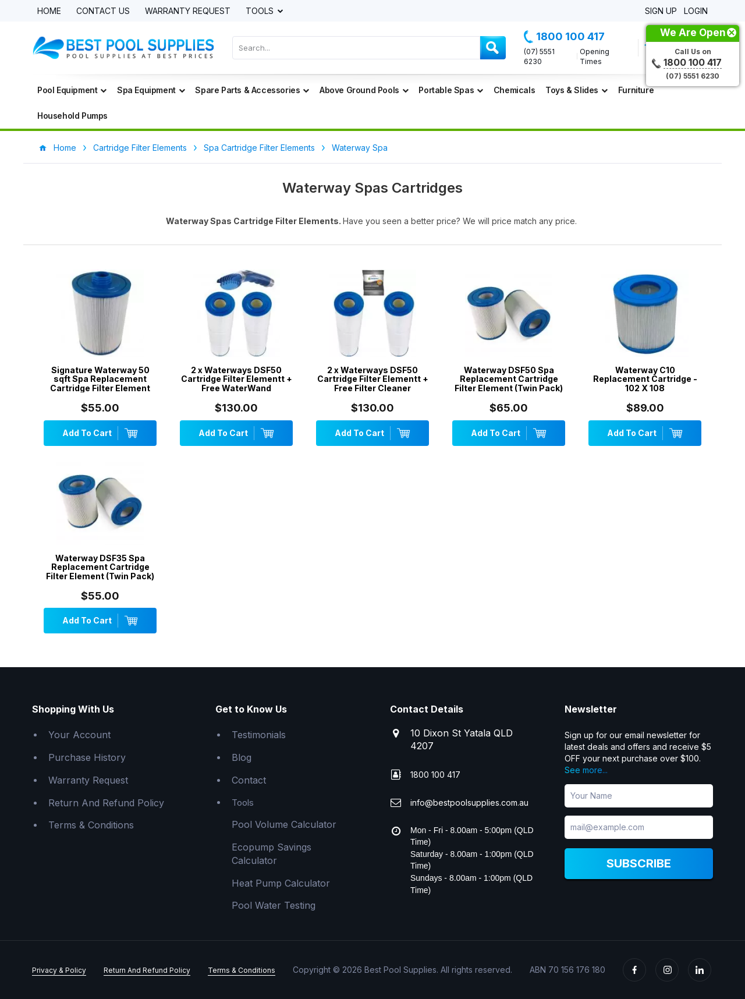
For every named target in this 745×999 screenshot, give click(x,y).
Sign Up (661, 11)
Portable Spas (450, 90)
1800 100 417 (564, 36)
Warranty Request (187, 11)
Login (696, 11)
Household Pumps (72, 116)
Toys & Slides (576, 90)
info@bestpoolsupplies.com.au (469, 802)
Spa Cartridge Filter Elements (259, 148)
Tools (261, 11)
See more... (586, 770)
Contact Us (103, 11)
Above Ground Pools (364, 90)
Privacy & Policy (59, 970)
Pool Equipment (72, 90)
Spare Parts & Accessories (252, 90)
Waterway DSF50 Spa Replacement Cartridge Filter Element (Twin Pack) (509, 379)
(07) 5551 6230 (539, 56)
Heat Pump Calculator (281, 883)
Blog (241, 757)
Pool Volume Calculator (284, 824)
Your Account (79, 735)
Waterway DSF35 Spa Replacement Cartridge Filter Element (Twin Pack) (100, 567)
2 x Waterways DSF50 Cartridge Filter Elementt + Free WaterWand (236, 379)
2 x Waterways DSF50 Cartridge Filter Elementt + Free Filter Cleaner (372, 379)
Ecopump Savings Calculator (271, 853)
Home (49, 11)
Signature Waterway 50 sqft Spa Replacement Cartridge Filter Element (100, 379)
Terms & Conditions (91, 825)
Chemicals (514, 90)
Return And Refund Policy (106, 803)
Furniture (636, 90)
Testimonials (259, 735)
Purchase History (87, 757)
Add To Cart (100, 433)
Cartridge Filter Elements (140, 148)
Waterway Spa (360, 148)
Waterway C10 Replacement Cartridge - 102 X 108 (645, 379)
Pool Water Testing (273, 905)
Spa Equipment (151, 90)
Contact (249, 780)
